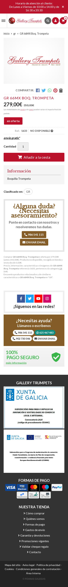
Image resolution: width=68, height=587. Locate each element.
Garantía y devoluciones (35, 535)
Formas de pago (35, 524)
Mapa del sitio (12, 565)
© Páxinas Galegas (34, 579)
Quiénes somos (35, 518)
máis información (16, 362)
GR (60, 268)
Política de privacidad (48, 565)
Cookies (9, 569)
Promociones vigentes (35, 541)
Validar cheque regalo (35, 546)
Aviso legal (28, 565)
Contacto (35, 552)
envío (22, 109)
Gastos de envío (35, 530)
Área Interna (33, 573)
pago (31, 109)
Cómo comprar (35, 513)
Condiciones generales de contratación (38, 569)
